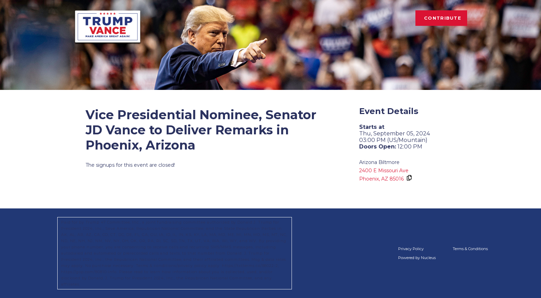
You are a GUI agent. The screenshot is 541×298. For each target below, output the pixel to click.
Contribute (442, 18)
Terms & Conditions (470, 248)
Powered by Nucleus (417, 257)
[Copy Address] (409, 178)
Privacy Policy (411, 248)
